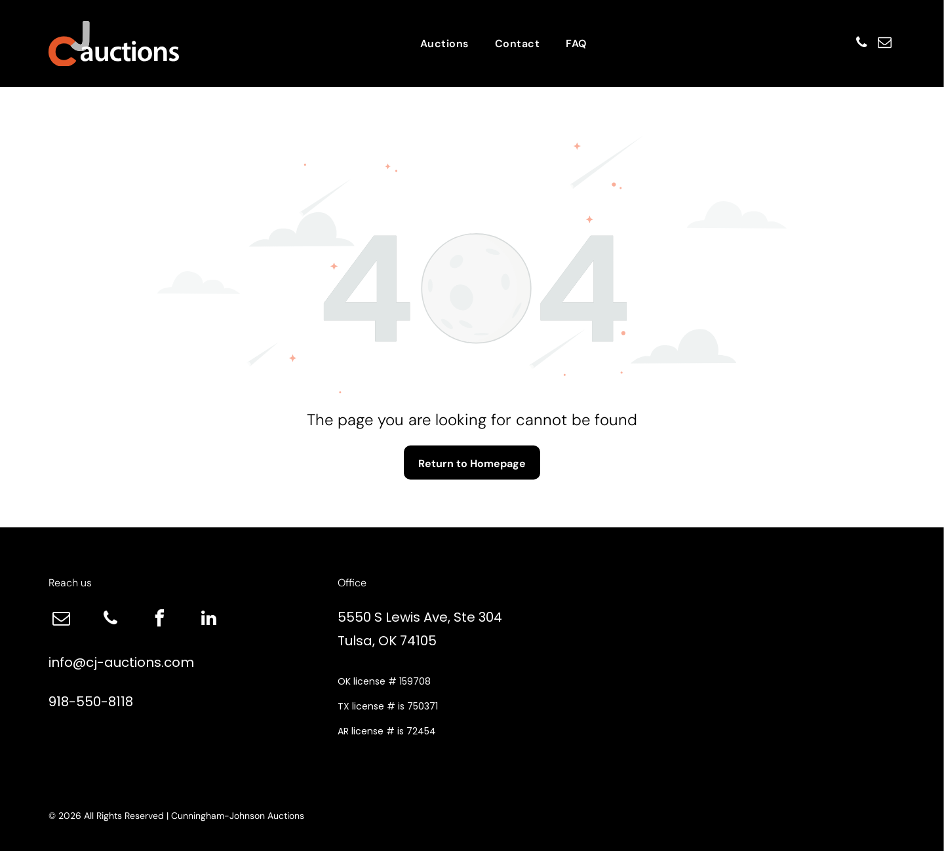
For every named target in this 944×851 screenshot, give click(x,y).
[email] (882, 43)
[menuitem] (444, 43)
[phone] (853, 43)
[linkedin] (209, 620)
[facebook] (160, 620)
